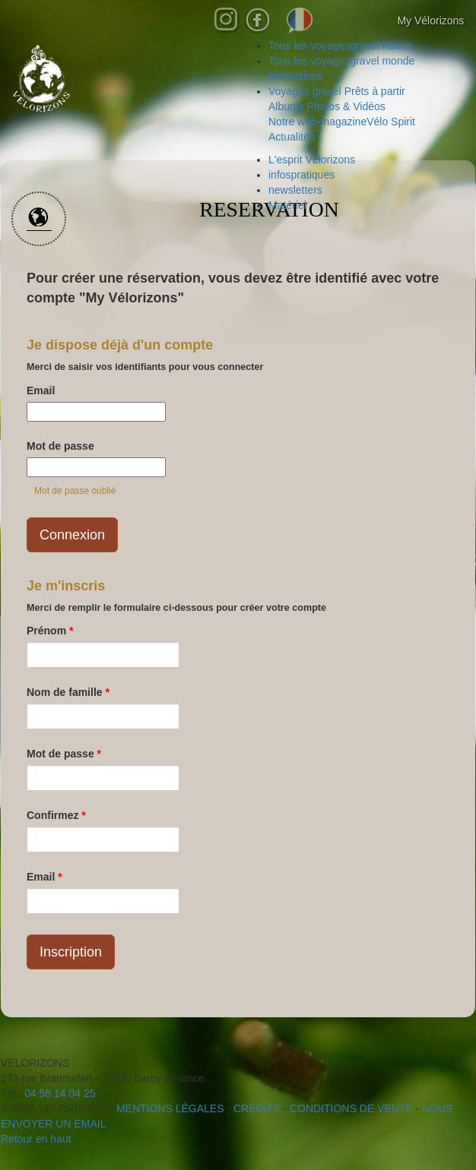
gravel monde (341, 61)
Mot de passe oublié (75, 490)
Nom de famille (68, 692)
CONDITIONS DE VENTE (351, 1108)
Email (41, 390)
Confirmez (56, 815)
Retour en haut (36, 1139)
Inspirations (295, 76)
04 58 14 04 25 (59, 1093)
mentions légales (170, 1108)
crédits (256, 1108)
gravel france (339, 46)
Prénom (50, 631)
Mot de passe (60, 446)
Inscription (71, 952)
